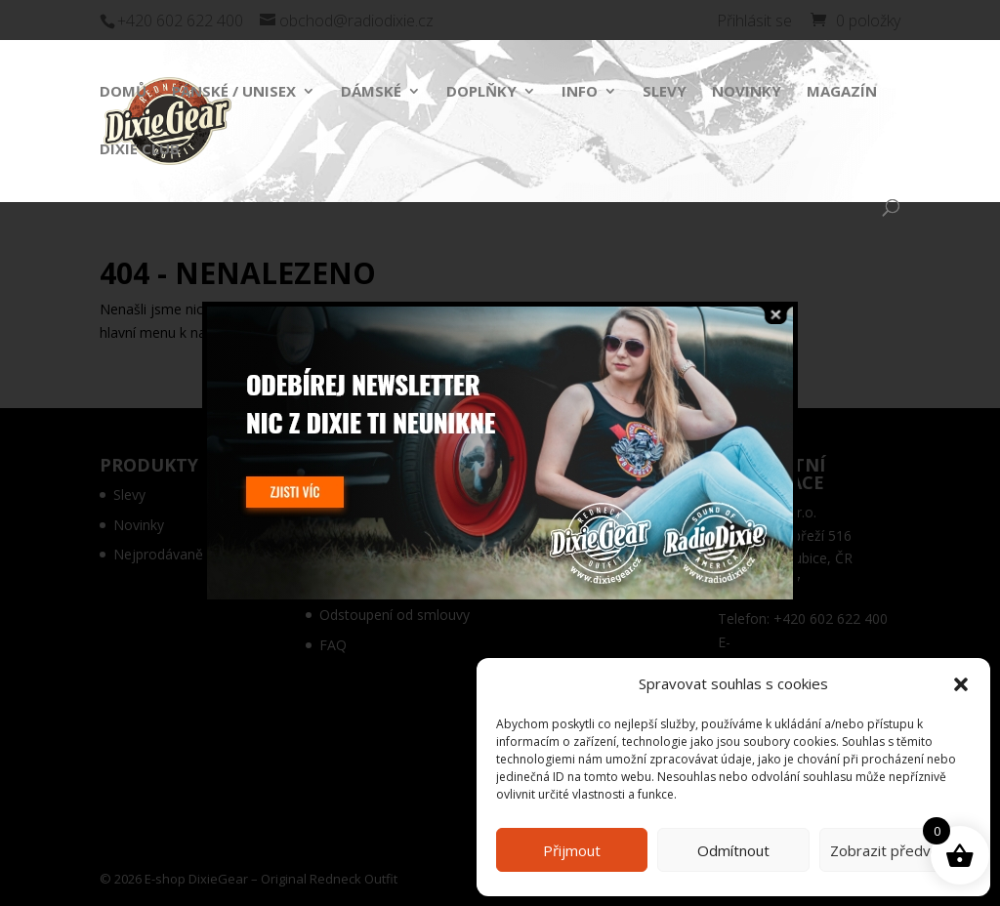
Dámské (371, 92)
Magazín (842, 92)
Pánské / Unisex (234, 92)
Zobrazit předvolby (894, 850)
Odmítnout (733, 850)
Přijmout (572, 850)
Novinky (746, 92)
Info (580, 92)
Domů (123, 92)
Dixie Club (140, 150)
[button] (961, 684)
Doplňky (481, 92)
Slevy (665, 92)
